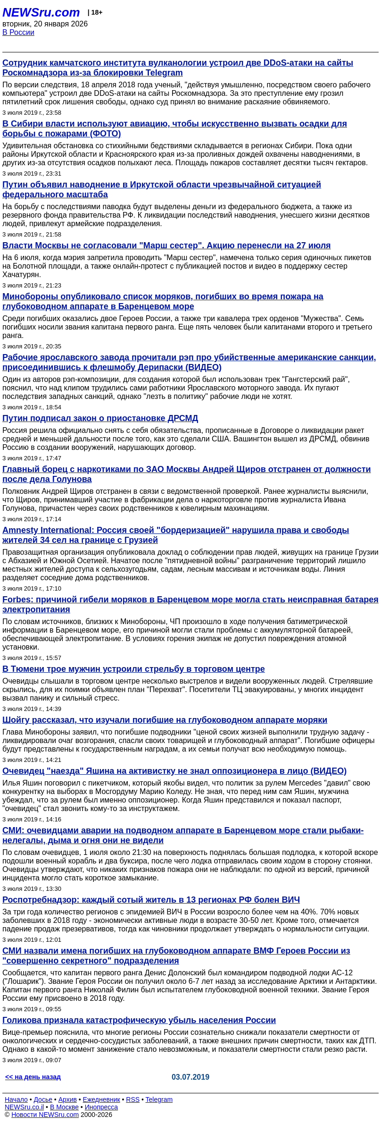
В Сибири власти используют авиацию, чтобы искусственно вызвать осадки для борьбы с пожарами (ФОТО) (174, 128)
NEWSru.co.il (24, 1107)
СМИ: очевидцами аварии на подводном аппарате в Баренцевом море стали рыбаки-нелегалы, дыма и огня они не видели (183, 835)
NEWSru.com (41, 12)
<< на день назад (33, 1077)
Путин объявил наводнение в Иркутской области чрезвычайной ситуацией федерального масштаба (161, 189)
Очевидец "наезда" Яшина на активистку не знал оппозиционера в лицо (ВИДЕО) (174, 771)
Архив (67, 1099)
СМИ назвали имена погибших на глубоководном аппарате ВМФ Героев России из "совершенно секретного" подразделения (176, 955)
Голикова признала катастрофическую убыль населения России (139, 1020)
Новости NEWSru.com (45, 1114)
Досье (42, 1099)
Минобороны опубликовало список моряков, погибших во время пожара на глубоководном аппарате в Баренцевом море (162, 301)
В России (18, 32)
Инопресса (101, 1107)
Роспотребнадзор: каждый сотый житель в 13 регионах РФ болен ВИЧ (151, 900)
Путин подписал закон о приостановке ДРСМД (100, 418)
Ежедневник (101, 1099)
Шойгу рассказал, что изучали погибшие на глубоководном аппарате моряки (164, 720)
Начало (16, 1099)
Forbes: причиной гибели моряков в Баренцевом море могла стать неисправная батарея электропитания (190, 604)
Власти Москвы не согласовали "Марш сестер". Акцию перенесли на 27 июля (166, 245)
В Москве (64, 1107)
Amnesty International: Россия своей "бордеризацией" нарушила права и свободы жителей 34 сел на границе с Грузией (175, 535)
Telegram (159, 1099)
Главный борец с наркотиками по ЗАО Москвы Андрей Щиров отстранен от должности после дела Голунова (186, 474)
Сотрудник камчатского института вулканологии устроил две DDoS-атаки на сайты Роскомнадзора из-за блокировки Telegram (177, 67)
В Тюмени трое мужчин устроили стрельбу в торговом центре (133, 669)
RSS (133, 1099)
